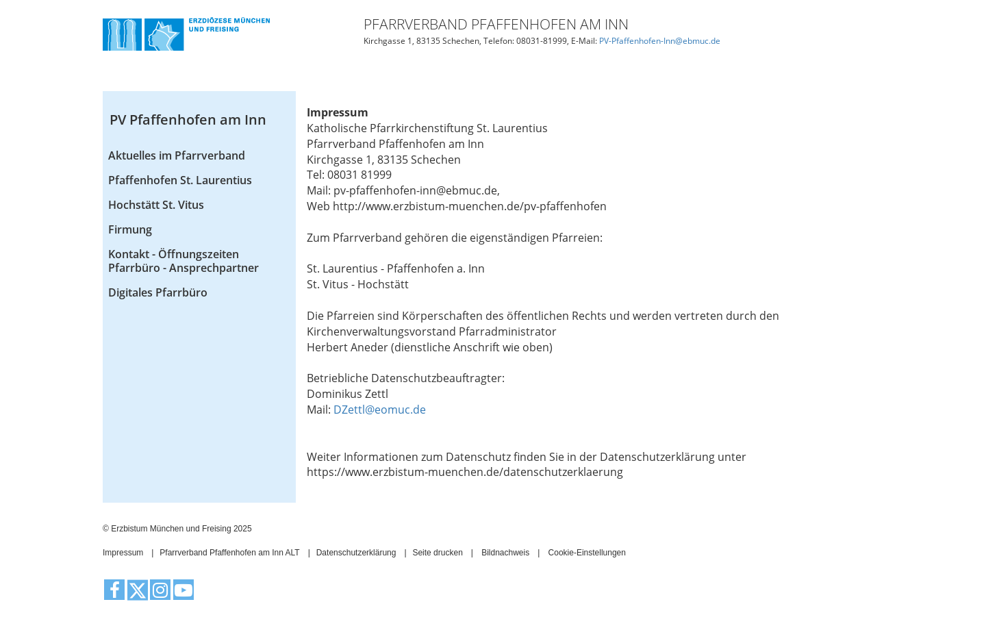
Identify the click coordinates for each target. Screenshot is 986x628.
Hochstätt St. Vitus (156, 204)
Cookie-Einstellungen (587, 552)
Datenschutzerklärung (356, 552)
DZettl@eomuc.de (379, 409)
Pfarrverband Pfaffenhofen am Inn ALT (229, 552)
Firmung (130, 229)
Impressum (123, 552)
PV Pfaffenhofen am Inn (188, 119)
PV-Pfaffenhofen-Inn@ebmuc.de (659, 41)
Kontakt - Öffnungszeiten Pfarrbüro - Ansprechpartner (183, 261)
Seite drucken (437, 552)
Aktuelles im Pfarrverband (176, 155)
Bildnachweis (505, 552)
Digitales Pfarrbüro (157, 292)
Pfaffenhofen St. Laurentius (180, 180)
